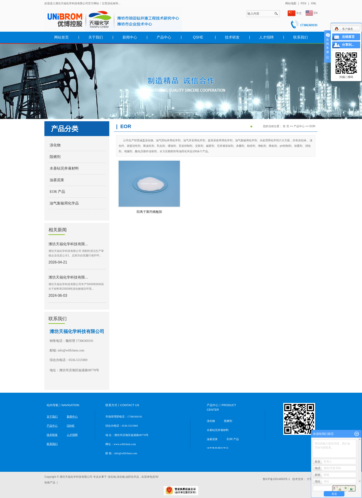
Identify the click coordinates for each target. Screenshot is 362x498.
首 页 (286, 126)
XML (313, 3)
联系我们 (300, 37)
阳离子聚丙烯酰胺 (149, 212)
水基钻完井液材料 (64, 168)
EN (312, 13)
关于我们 (95, 37)
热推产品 (49, 482)
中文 (295, 13)
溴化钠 (112, 476)
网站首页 (61, 37)
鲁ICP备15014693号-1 (276, 479)
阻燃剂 (55, 157)
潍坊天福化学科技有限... (68, 244)
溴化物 (55, 145)
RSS (303, 3)
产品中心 (164, 37)
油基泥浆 (57, 180)
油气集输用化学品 (64, 203)
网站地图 (291, 3)
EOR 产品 (57, 192)
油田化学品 (132, 476)
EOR (312, 126)
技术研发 (232, 37)
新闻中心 (129, 37)
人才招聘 (266, 37)
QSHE (198, 37)
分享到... (348, 44)
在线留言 (348, 37)
